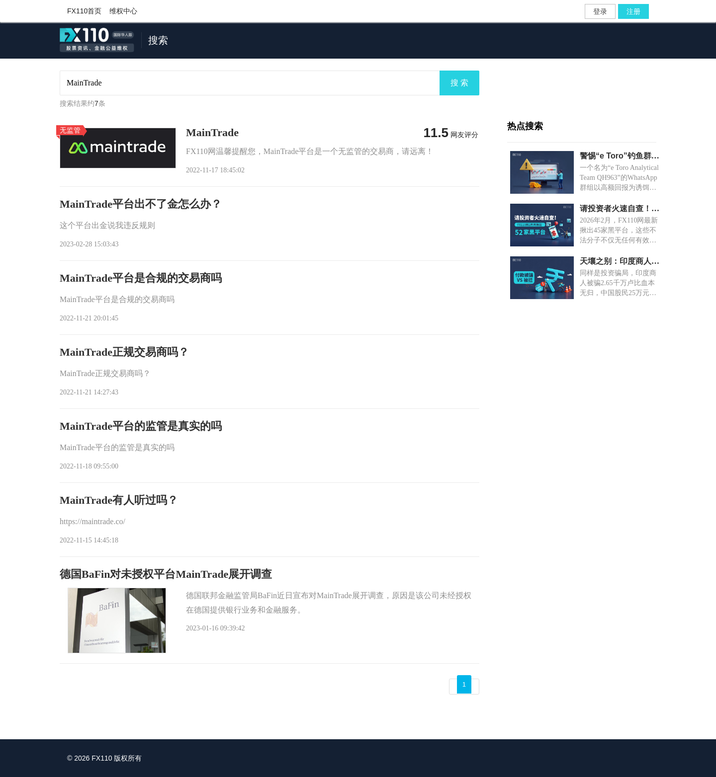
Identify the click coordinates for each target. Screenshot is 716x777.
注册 (633, 11)
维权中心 (123, 11)
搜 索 (459, 82)
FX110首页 (84, 11)
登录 (600, 11)
